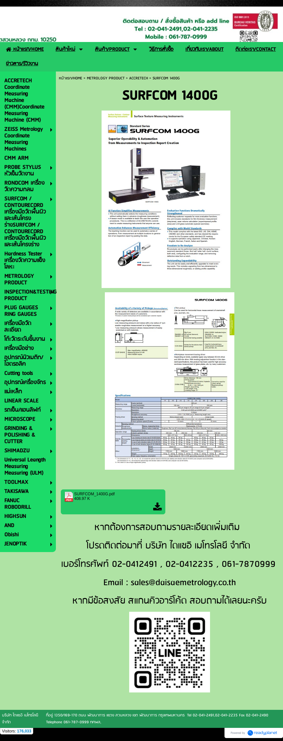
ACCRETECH (138, 78)
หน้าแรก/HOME (70, 78)
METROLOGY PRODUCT (106, 78)
